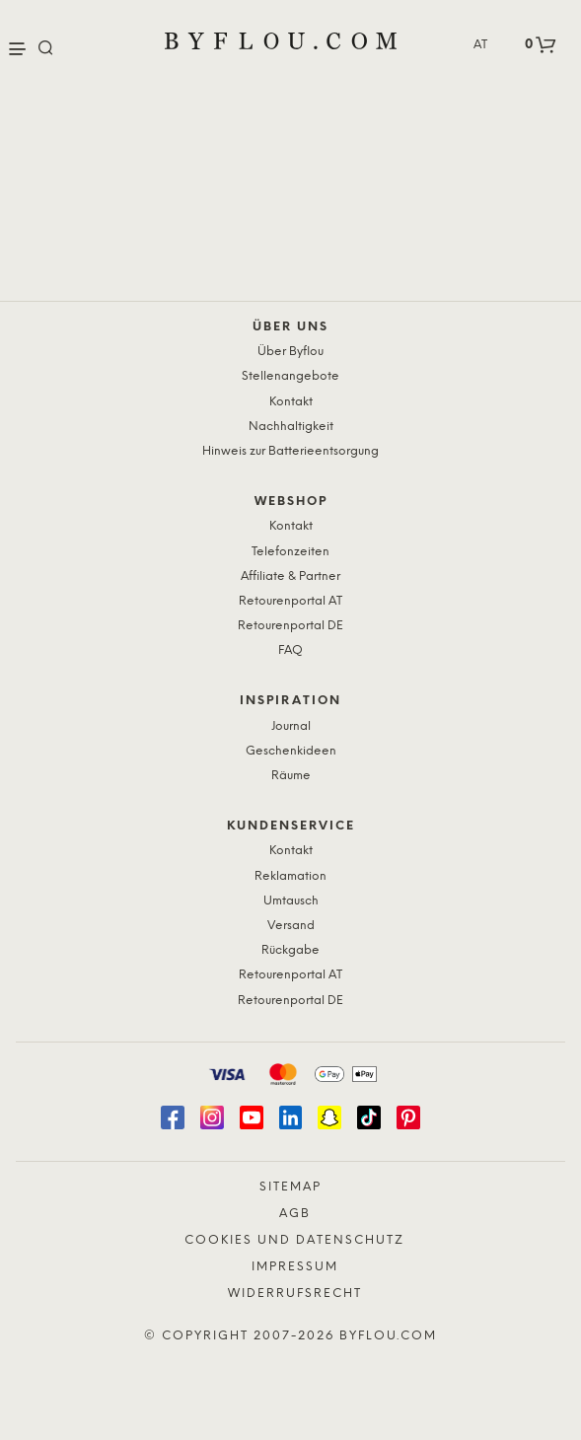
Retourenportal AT (290, 601)
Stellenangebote (290, 376)
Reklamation (290, 876)
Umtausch (291, 901)
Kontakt (291, 402)
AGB (295, 1213)
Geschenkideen (291, 751)
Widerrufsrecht (295, 1293)
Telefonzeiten (290, 551)
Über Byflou (290, 351)
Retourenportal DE (290, 625)
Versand (291, 925)
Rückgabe (290, 950)
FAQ (290, 650)
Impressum (295, 1266)
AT (480, 44)
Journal (291, 726)
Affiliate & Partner (290, 576)
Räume (291, 775)
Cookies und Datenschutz (294, 1240)
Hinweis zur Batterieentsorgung (290, 451)
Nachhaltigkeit (291, 426)
